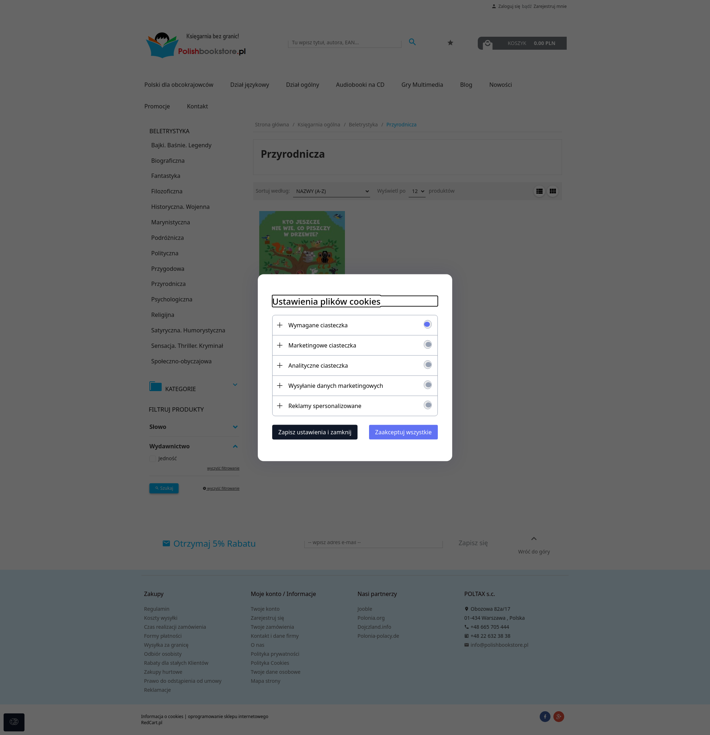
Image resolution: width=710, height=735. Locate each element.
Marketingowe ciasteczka (322, 345)
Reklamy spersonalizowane (324, 405)
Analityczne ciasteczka (318, 365)
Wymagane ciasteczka (318, 325)
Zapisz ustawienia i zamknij (314, 432)
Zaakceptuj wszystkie (403, 432)
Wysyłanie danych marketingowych (335, 385)
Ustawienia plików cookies (326, 301)
